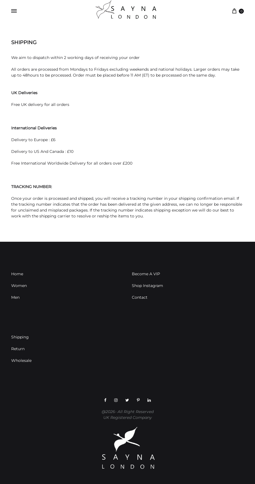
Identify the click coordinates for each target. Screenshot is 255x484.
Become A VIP (146, 273)
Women (19, 285)
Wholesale (21, 360)
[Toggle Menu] (14, 11)
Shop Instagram (147, 285)
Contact (139, 297)
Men (15, 297)
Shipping (20, 337)
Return (18, 348)
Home (17, 273)
